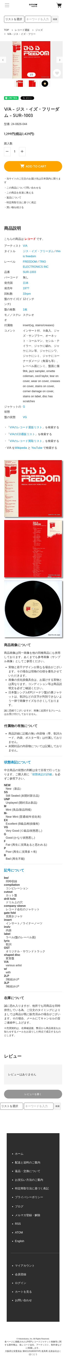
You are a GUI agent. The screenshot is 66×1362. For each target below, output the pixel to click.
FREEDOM (30, 261)
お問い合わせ (23, 1300)
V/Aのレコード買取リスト (26, 440)
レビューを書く (33, 1094)
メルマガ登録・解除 (27, 1215)
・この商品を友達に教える (19, 192)
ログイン (20, 1282)
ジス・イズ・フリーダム (38, 251)
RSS (18, 1223)
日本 (26, 282)
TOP (6, 30)
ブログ (19, 1206)
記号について (14, 870)
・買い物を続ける (14, 207)
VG (25, 417)
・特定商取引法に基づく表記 (20, 202)
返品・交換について (27, 1171)
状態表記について (17, 762)
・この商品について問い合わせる (22, 187)
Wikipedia (21, 447)
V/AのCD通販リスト (22, 434)
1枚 (25, 309)
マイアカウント (25, 1265)
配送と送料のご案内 (27, 1162)
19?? (26, 288)
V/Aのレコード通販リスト (26, 427)
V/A (25, 245)
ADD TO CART (33, 166)
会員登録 (20, 1274)
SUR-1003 (29, 272)
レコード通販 (22, 30)
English (19, 1241)
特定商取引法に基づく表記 (32, 1188)
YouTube (36, 447)
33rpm (27, 293)
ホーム (19, 1153)
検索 (55, 19)
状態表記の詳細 (42, 774)
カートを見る (23, 1291)
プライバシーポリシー (29, 1197)
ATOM (19, 1232)
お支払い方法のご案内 (29, 1179)
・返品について (12, 197)
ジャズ (39, 30)
